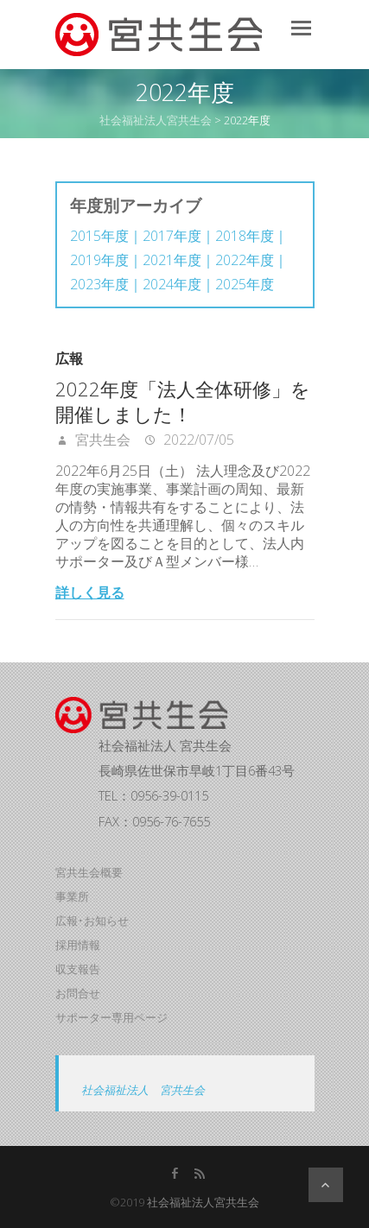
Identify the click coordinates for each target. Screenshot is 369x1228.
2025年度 (244, 284)
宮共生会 (101, 439)
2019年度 (99, 260)
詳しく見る (89, 592)
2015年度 (99, 236)
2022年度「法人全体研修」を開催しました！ (182, 401)
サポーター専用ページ (111, 1017)
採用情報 (77, 945)
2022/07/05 (197, 439)
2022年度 (244, 260)
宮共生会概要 (89, 872)
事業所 (72, 896)
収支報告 (77, 969)
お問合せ (77, 993)
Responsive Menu (302, 28)
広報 (69, 359)
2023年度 (99, 284)
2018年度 (244, 236)
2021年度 (172, 260)
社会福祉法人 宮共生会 (143, 1090)
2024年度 (172, 284)
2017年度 (172, 236)
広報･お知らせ (92, 920)
